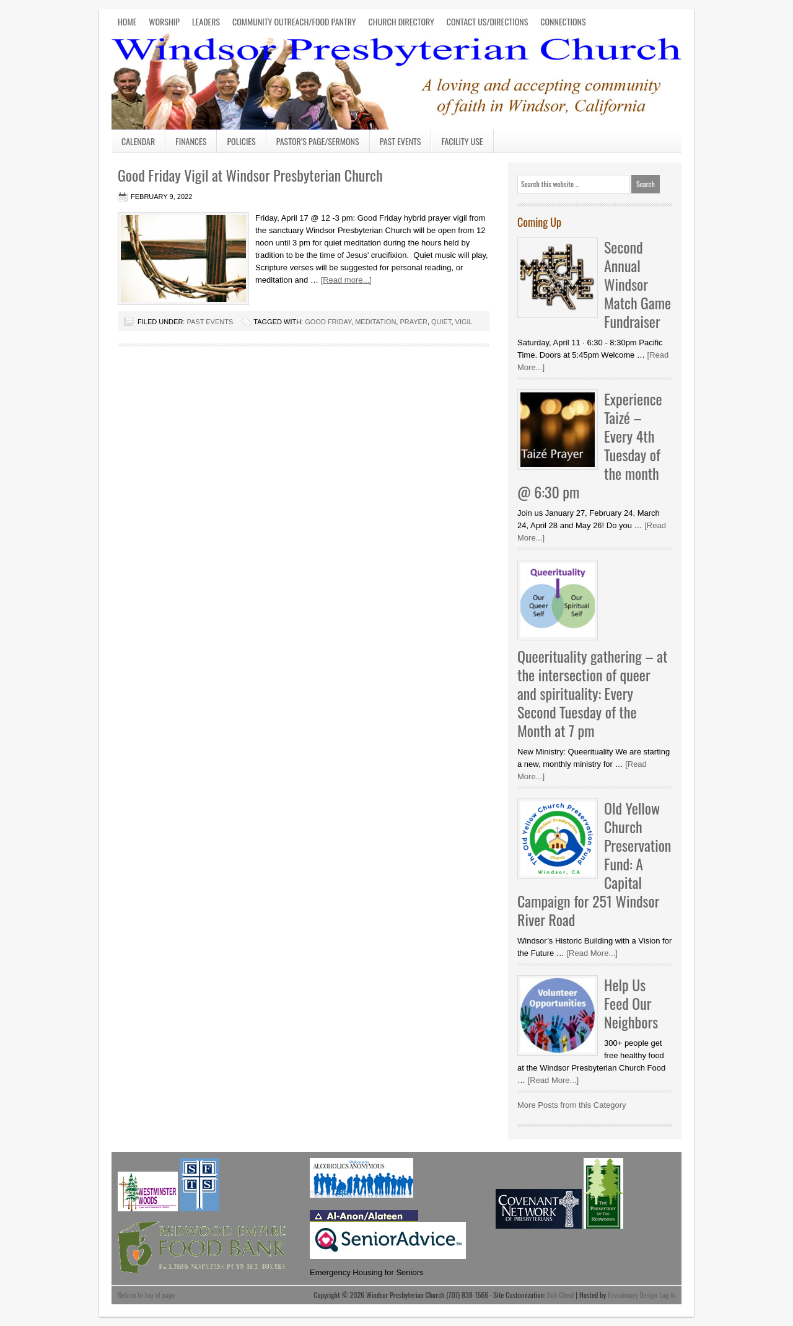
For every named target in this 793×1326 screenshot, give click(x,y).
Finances (190, 141)
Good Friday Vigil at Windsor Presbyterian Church (250, 175)
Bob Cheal (560, 1294)
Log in (667, 1294)
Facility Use (462, 141)
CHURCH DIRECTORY (401, 21)
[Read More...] (591, 953)
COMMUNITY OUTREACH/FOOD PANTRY (294, 21)
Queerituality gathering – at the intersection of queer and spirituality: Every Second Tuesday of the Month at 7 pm (592, 693)
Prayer (413, 321)
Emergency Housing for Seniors (367, 1272)
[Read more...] (346, 280)
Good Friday (328, 321)
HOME (127, 21)
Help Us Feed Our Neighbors (631, 1003)
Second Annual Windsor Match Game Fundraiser (637, 284)
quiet (441, 321)
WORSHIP (164, 21)
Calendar (138, 141)
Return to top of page (146, 1294)
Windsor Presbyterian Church (396, 79)
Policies (241, 141)
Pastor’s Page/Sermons (317, 141)
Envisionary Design (633, 1294)
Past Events (400, 141)
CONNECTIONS (562, 21)
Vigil (464, 321)
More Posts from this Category (571, 1105)
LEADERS (206, 21)
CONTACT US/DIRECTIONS (487, 21)
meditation (375, 321)
